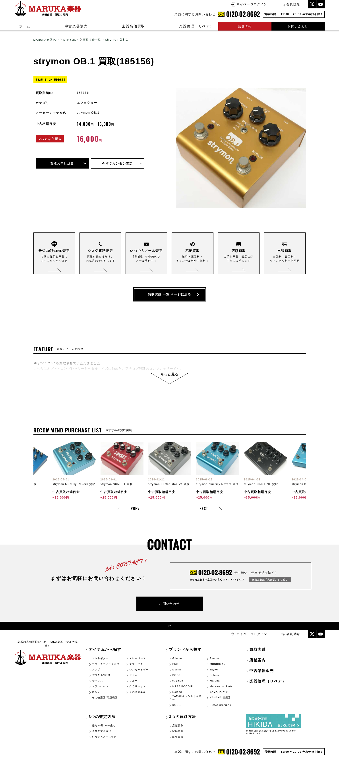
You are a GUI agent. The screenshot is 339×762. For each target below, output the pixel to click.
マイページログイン (251, 4)
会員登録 (293, 4)
